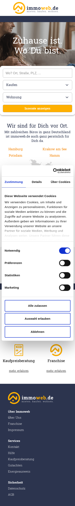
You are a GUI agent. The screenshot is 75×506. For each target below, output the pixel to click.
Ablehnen (37, 331)
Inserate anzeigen (37, 108)
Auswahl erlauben (37, 318)
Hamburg (15, 149)
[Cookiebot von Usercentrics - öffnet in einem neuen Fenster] (53, 170)
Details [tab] (37, 182)
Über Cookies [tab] (60, 182)
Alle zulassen (37, 305)
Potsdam (15, 155)
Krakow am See (55, 149)
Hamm (55, 155)
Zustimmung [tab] (14, 182)
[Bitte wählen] (37, 85)
